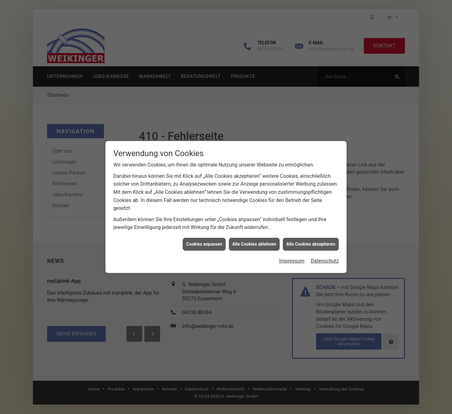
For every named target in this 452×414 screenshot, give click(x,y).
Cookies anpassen (204, 234)
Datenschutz (325, 252)
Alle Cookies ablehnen (254, 234)
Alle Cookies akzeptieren (310, 234)
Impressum (291, 252)
